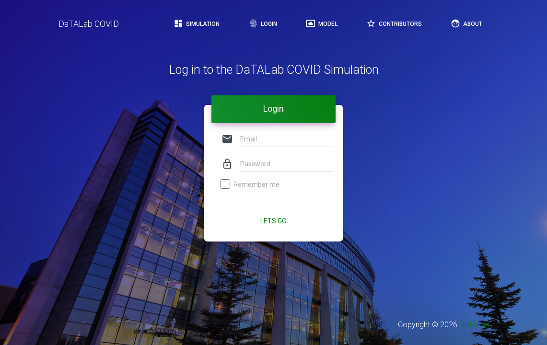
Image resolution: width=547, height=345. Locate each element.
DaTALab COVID (88, 24)
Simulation (197, 23)
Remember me (250, 185)
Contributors (394, 23)
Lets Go (273, 221)
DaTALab (474, 324)
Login (262, 23)
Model (322, 23)
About (466, 23)
